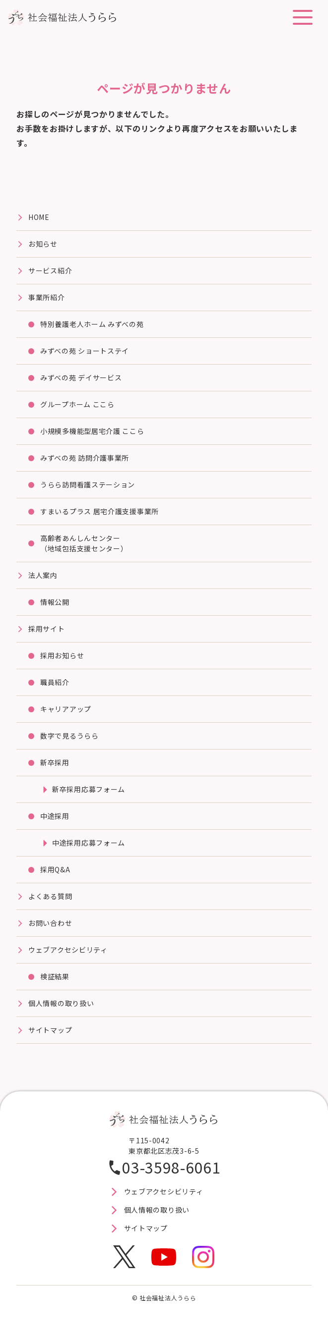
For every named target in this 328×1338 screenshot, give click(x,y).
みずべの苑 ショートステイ (84, 351)
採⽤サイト (46, 629)
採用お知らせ (62, 655)
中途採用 (54, 816)
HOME (39, 217)
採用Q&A (55, 869)
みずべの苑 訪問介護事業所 (84, 458)
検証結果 (54, 976)
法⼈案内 (43, 575)
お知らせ (43, 244)
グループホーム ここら (77, 404)
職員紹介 (54, 682)
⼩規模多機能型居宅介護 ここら (92, 431)
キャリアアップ (65, 709)
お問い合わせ (50, 923)
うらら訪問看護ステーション (87, 484)
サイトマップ (50, 1030)
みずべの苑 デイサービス (81, 377)
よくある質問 (50, 896)
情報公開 (54, 602)
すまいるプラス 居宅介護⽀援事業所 (99, 511)
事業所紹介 (46, 297)
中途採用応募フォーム (88, 843)
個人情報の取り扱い (61, 1003)
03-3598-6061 (171, 1167)
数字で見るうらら (69, 736)
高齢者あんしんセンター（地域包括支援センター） (84, 543)
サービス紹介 (50, 270)
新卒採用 (54, 762)
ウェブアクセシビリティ (68, 950)
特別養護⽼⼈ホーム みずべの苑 (92, 324)
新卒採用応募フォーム (88, 789)
